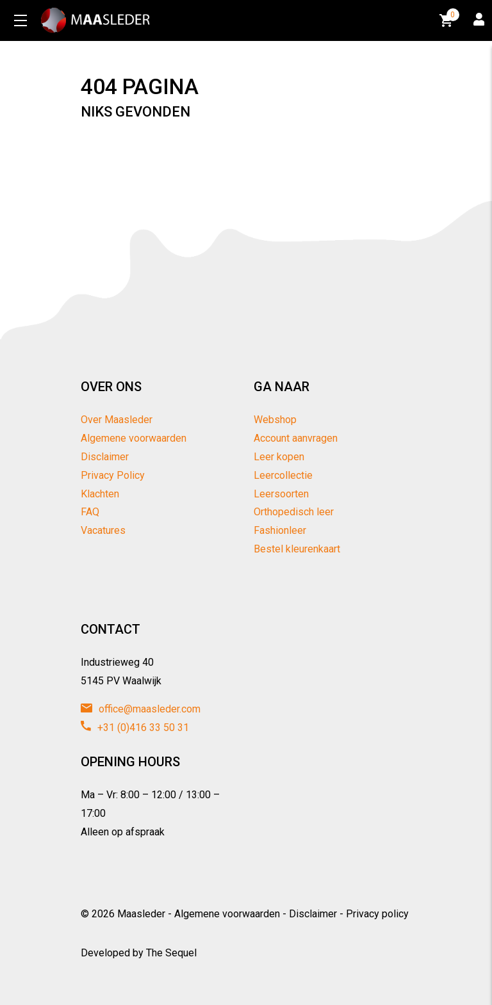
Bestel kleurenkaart (297, 549)
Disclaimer (105, 457)
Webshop (275, 420)
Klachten (100, 494)
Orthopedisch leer (294, 512)
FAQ (90, 512)
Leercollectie (283, 475)
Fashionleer (280, 530)
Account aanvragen (296, 438)
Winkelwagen (447, 18)
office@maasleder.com (141, 709)
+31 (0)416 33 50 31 (135, 727)
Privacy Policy (113, 475)
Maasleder (141, 914)
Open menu (20, 20)
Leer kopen (279, 457)
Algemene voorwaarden (133, 438)
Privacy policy (377, 914)
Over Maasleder (116, 420)
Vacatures (103, 530)
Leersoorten (281, 494)
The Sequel (171, 953)
